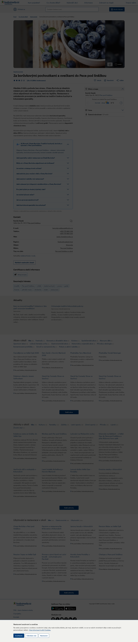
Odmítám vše (31, 636)
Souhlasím (19, 636)
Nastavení (44, 636)
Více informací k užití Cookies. (40, 630)
